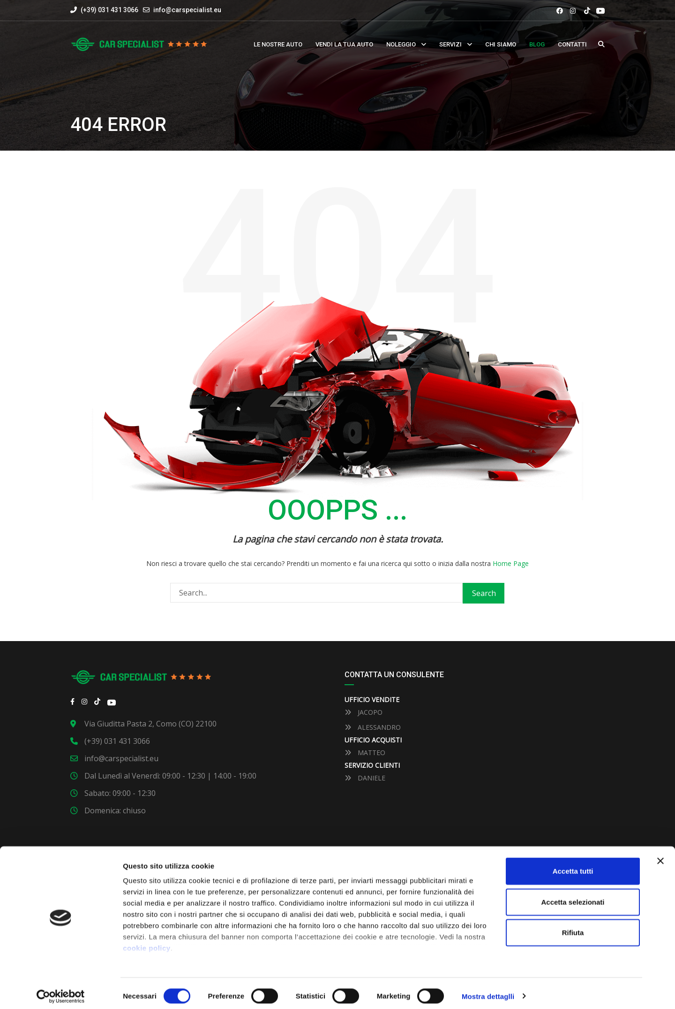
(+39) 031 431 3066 (104, 10)
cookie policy (147, 943)
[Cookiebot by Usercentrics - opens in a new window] (61, 991)
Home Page (511, 563)
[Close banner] (660, 855)
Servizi (450, 44)
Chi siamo (500, 44)
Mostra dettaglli (488, 990)
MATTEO (365, 752)
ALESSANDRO (373, 727)
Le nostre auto (278, 44)
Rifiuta (573, 927)
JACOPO (363, 712)
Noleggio (401, 44)
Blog (537, 44)
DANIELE (365, 777)
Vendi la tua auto (344, 44)
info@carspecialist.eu (187, 10)
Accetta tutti (573, 866)
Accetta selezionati (572, 896)
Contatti (572, 44)
